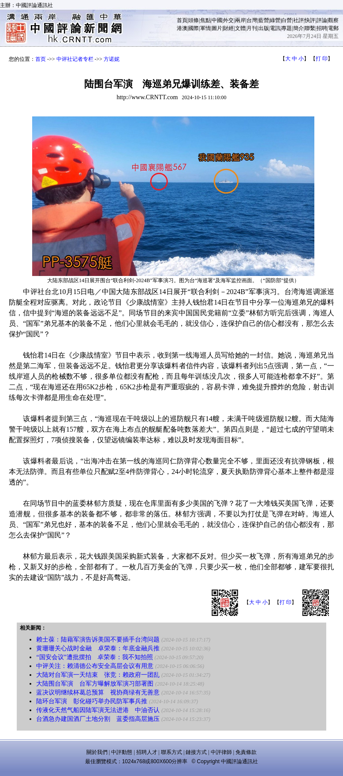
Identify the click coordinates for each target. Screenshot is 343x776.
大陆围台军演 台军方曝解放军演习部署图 (94, 683)
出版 (263, 28)
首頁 (182, 20)
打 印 (322, 59)
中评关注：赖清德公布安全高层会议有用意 (94, 666)
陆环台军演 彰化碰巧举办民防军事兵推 (91, 701)
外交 (228, 20)
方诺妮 (111, 59)
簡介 (298, 28)
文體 (240, 28)
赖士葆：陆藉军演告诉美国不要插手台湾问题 (98, 639)
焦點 (205, 20)
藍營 (263, 20)
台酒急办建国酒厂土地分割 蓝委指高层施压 (98, 719)
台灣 (251, 20)
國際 (193, 28)
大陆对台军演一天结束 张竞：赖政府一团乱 (98, 675)
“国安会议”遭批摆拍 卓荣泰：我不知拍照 (94, 657)
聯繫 (310, 28)
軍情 (205, 28)
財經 (228, 28)
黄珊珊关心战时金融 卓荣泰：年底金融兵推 (98, 648)
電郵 (333, 28)
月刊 (251, 28)
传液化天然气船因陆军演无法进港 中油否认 (98, 710)
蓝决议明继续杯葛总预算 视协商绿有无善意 (98, 692)
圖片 (217, 28)
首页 (40, 59)
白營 (286, 20)
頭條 (193, 20)
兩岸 (240, 20)
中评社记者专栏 (74, 59)
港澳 (182, 28)
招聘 (322, 28)
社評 (298, 20)
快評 (310, 20)
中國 (217, 20)
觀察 (333, 20)
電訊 (275, 28)
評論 (322, 20)
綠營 (275, 20)
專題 (286, 28)
